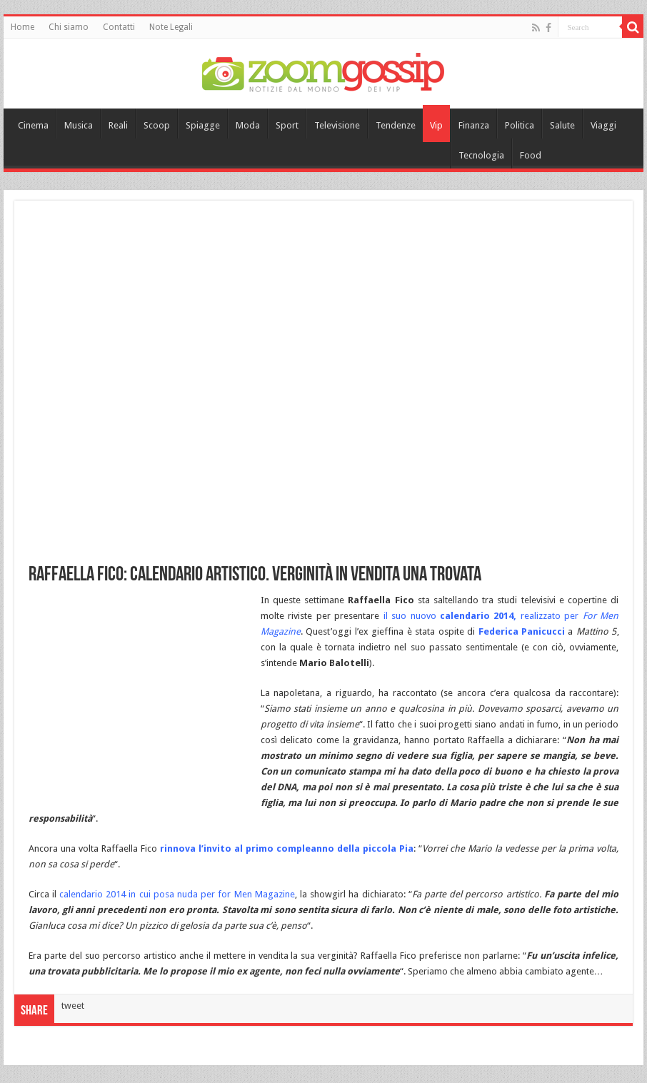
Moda (248, 125)
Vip (436, 125)
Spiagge (203, 125)
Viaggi (603, 125)
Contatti (119, 27)
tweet (72, 1005)
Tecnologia (481, 155)
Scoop (157, 125)
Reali (118, 125)
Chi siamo (69, 27)
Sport (287, 125)
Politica (519, 125)
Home (22, 27)
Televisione (337, 125)
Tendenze (396, 125)
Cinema (33, 125)
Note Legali (171, 27)
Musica (78, 125)
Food (530, 155)
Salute (562, 125)
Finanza (473, 125)
